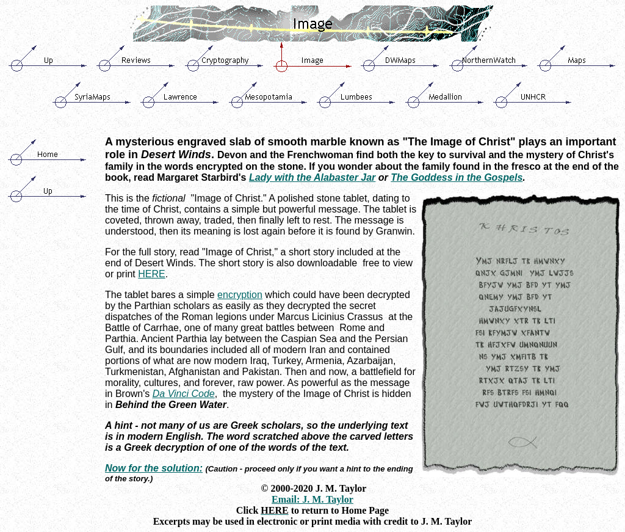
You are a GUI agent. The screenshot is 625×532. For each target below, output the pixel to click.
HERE (151, 274)
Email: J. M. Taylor (312, 499)
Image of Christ (239, 252)
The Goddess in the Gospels (456, 177)
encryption (239, 295)
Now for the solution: (154, 468)
